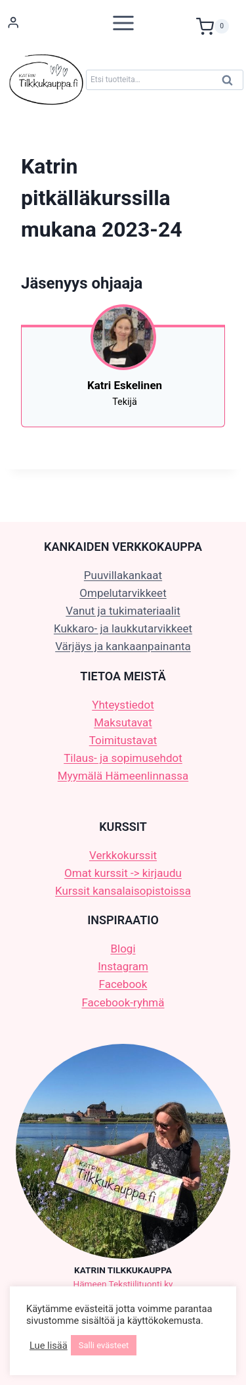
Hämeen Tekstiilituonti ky (123, 1284)
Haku (230, 83)
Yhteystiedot (123, 704)
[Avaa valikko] (123, 23)
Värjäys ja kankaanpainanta (123, 646)
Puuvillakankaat (123, 575)
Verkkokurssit (123, 855)
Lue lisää (49, 1345)
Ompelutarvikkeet (122, 592)
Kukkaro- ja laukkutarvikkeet (123, 628)
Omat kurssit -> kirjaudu (123, 873)
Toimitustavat (123, 740)
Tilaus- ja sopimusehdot (123, 757)
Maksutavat (123, 722)
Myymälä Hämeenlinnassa (123, 775)
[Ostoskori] (217, 23)
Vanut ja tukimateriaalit (123, 610)
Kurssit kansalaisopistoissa (123, 890)
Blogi (122, 948)
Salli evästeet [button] (104, 1345)
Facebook (123, 984)
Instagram (123, 966)
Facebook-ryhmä (123, 1002)
